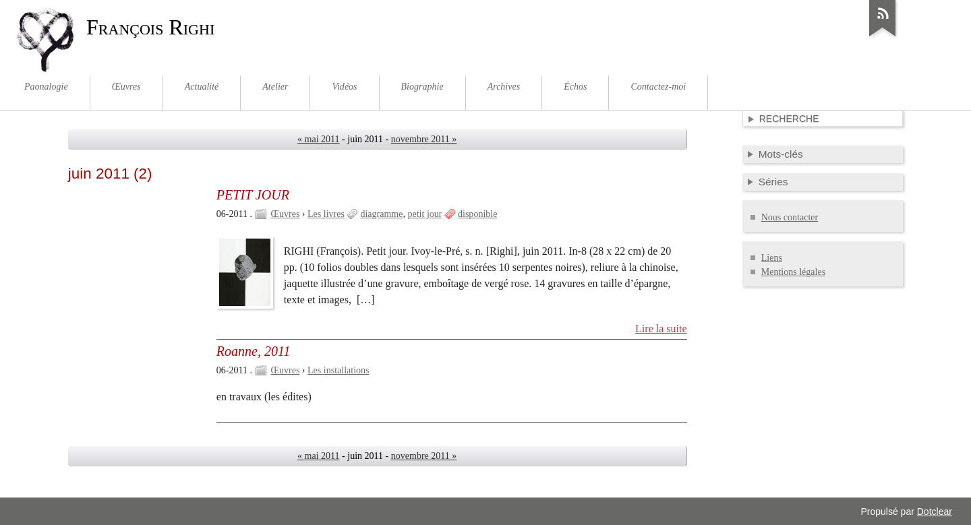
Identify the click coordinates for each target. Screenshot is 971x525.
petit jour (425, 214)
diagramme (381, 214)
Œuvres (285, 214)
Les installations (338, 370)
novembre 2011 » (424, 139)
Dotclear (934, 511)
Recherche (789, 118)
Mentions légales (793, 272)
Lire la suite (661, 328)
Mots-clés (781, 154)
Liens (771, 258)
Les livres (326, 214)
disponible (477, 214)
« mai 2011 (318, 139)
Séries (773, 181)
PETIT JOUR (252, 194)
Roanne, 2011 (253, 351)
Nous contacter (789, 217)
